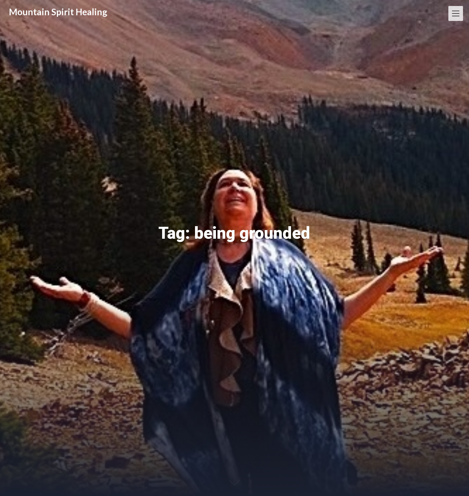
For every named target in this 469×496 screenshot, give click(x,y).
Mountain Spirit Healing (58, 11)
